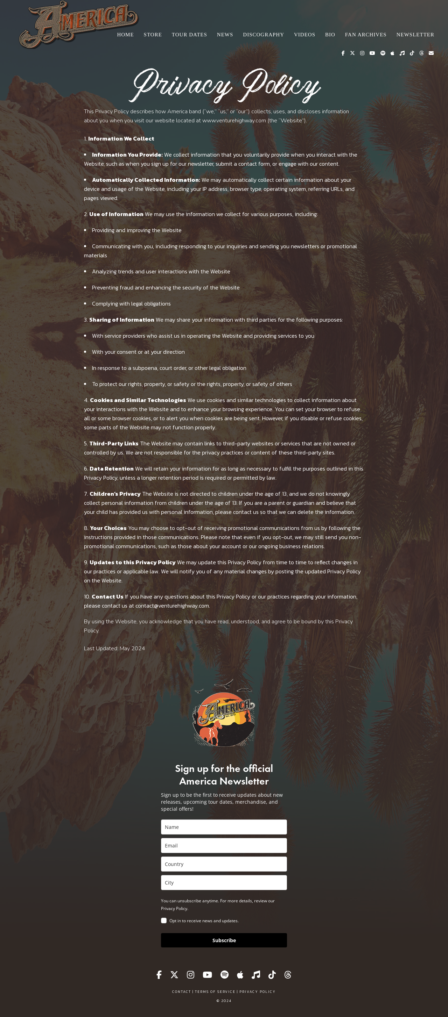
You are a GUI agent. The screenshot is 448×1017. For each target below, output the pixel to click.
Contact (181, 991)
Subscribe (224, 940)
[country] (224, 864)
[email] (224, 845)
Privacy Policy (257, 991)
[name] (224, 827)
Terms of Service (215, 991)
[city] (224, 882)
